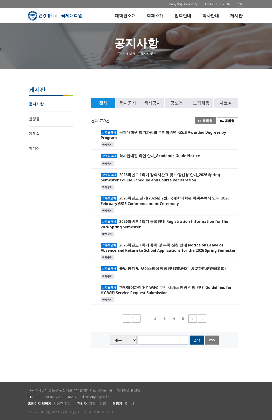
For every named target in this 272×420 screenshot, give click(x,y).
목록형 (205, 120)
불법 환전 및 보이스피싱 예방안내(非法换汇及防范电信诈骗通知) (172, 268)
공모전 (176, 103)
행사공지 (152, 103)
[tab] (103, 103)
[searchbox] (163, 340)
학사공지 (127, 103)
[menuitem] (183, 4)
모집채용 (201, 103)
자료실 (225, 103)
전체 (103, 103)
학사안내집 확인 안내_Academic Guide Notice (159, 155)
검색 (196, 340)
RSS (212, 340)
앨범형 (227, 120)
